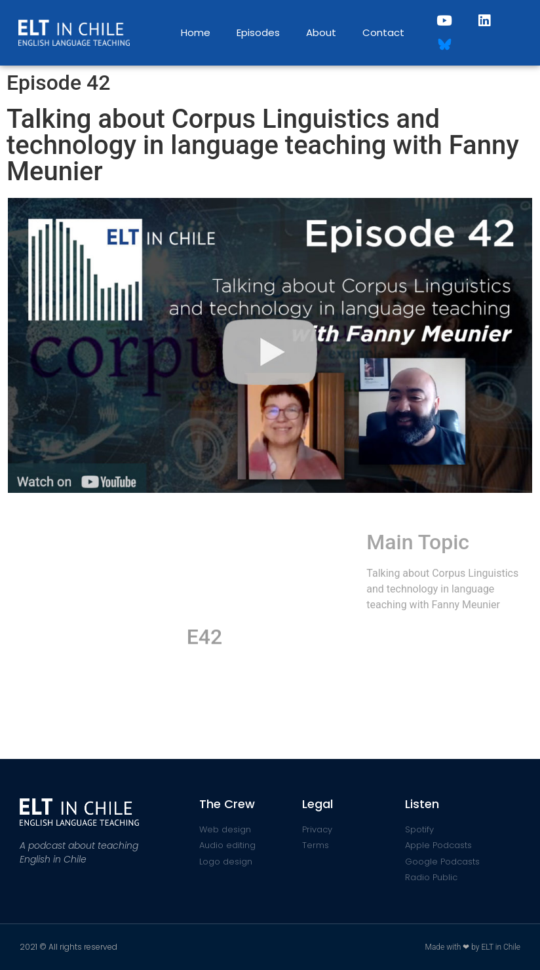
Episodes (258, 32)
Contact (383, 32)
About (321, 32)
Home (195, 32)
